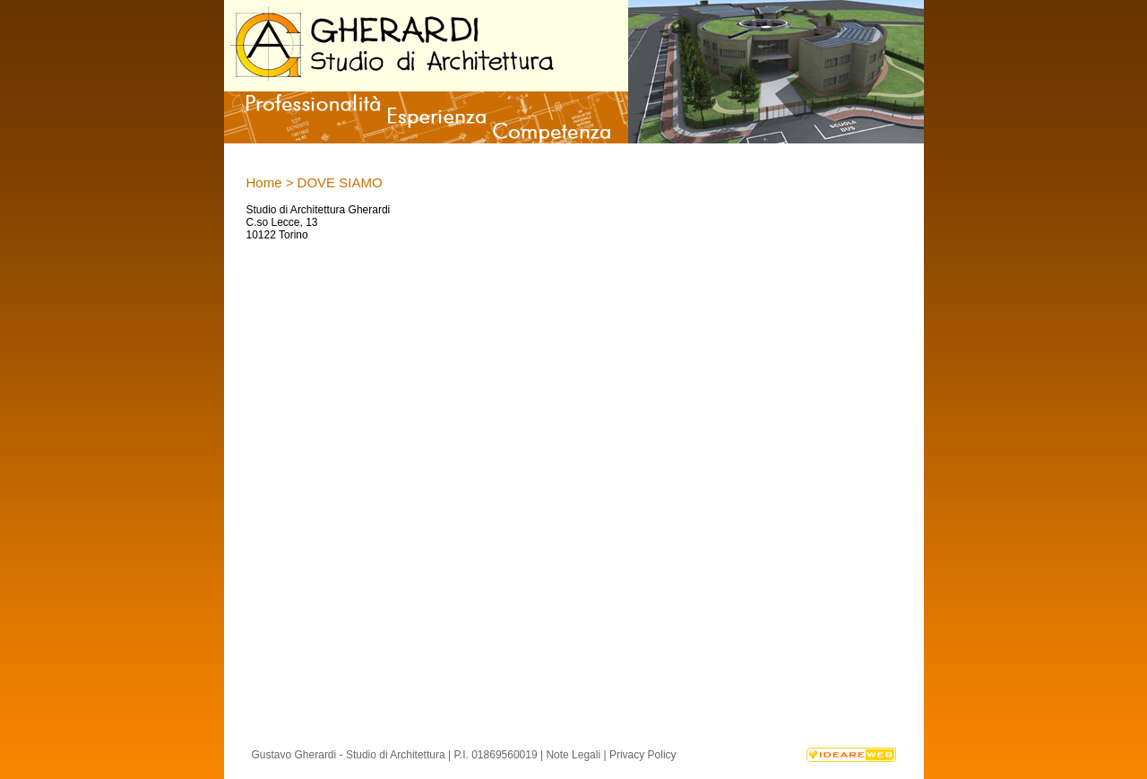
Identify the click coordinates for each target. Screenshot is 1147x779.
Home (264, 182)
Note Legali (573, 755)
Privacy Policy (643, 755)
